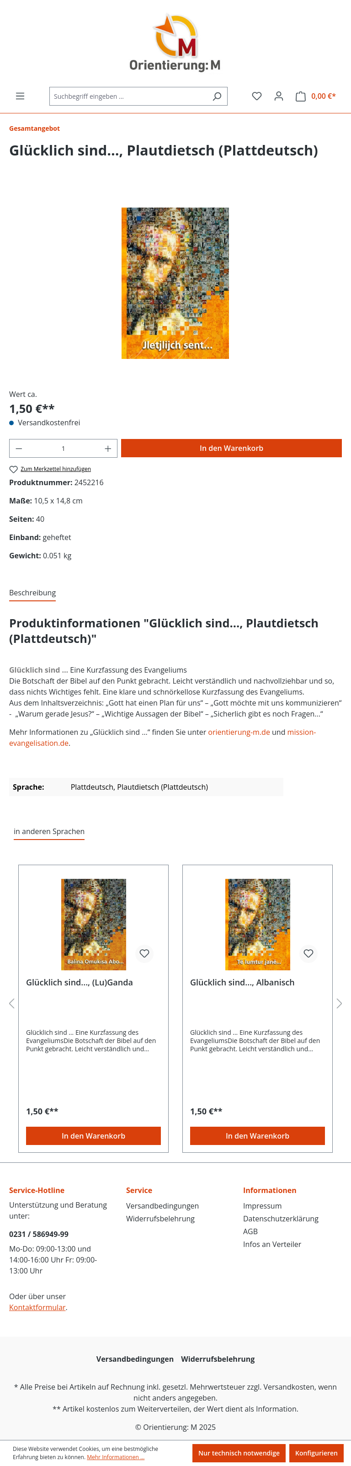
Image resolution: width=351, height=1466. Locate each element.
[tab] (32, 593)
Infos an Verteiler (272, 1244)
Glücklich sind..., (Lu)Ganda (79, 982)
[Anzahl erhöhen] (108, 448)
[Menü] (20, 96)
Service (139, 1190)
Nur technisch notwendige (239, 1453)
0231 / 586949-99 (39, 1234)
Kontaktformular (37, 1307)
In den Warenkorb (231, 448)
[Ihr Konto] (279, 96)
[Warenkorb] (316, 96)
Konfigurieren (316, 1453)
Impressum (262, 1206)
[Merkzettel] (257, 96)
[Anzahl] (63, 448)
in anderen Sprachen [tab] (49, 831)
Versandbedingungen (162, 1206)
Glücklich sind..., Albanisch (242, 982)
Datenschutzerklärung (281, 1219)
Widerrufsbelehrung (160, 1219)
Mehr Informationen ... (115, 1457)
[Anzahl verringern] (18, 448)
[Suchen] (217, 96)
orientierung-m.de (238, 732)
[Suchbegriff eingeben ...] (128, 96)
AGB (250, 1231)
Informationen (270, 1190)
